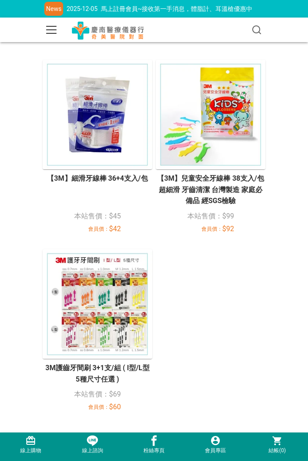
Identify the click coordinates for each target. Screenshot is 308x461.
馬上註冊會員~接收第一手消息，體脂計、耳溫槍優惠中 (177, 8)
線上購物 (31, 445)
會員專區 (215, 445)
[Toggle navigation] (51, 29)
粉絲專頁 (154, 445)
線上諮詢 (92, 445)
